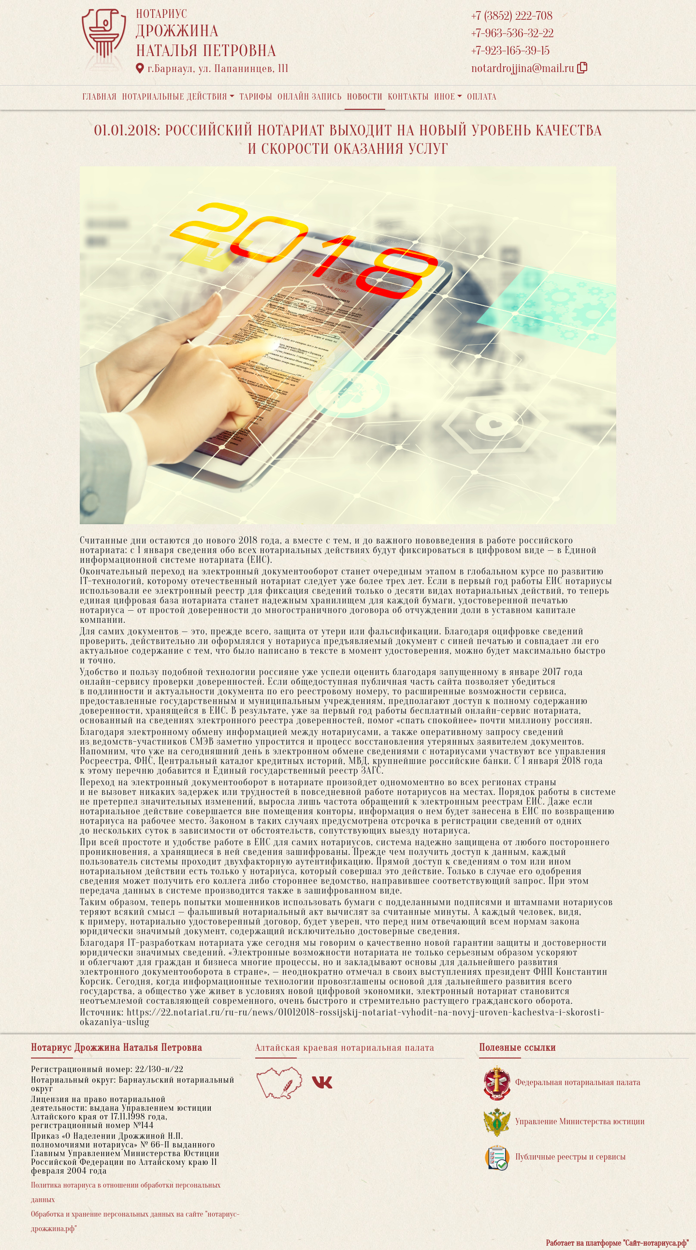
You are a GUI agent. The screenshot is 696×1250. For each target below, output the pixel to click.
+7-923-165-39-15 (510, 51)
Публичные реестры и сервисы (554, 1157)
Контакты (408, 97)
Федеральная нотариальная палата (562, 1083)
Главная (99, 97)
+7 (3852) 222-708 (511, 16)
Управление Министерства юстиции (564, 1122)
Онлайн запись (309, 97)
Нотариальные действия (174, 97)
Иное (444, 97)
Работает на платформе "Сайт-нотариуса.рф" (617, 1243)
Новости (365, 97)
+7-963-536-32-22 (512, 33)
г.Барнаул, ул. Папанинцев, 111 (212, 68)
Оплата (482, 97)
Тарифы (256, 97)
